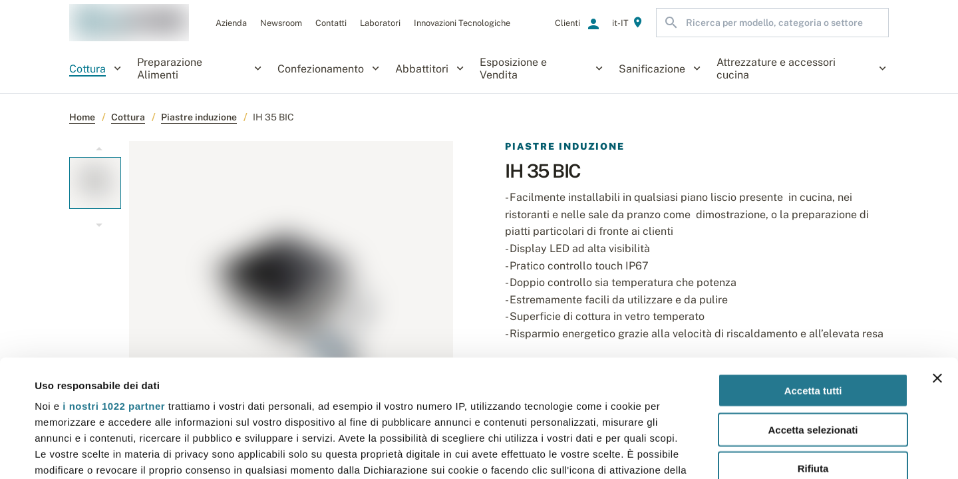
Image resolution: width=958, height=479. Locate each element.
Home (82, 117)
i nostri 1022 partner (114, 289)
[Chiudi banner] (937, 261)
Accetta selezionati (813, 312)
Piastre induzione (199, 117)
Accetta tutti (813, 273)
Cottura (128, 117)
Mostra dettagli (560, 452)
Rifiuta (813, 351)
